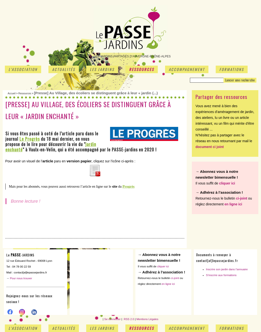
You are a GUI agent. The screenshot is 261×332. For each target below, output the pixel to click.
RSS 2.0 (128, 319)
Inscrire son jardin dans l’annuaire (227, 269)
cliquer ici (227, 183)
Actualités (63, 69)
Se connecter (112, 319)
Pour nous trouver (21, 278)
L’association (23, 69)
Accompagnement (187, 69)
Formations (231, 69)
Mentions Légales (147, 319)
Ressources (141, 69)
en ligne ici (233, 204)
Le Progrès (29, 139)
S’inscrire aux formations (221, 275)
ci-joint (241, 198)
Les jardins (102, 69)
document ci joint (210, 147)
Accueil (12, 93)
